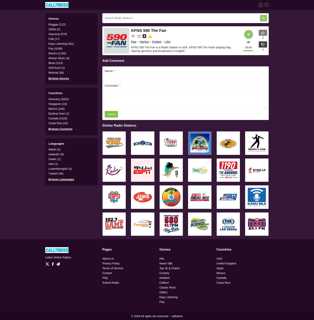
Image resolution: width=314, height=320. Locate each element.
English (156, 41)
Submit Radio (110, 282)
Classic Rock (167, 287)
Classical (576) (57, 34)
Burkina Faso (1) (58, 113)
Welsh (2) (54, 149)
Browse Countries (60, 129)
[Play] (248, 34)
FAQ (105, 277)
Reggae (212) (57, 24)
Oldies (163, 292)
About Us (108, 258)
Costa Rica (223, 282)
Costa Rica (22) (58, 123)
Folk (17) (53, 39)
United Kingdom (226, 263)
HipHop (144, 41)
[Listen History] (260, 5)
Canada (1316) (57, 118)
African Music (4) (58, 58)
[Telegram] (58, 263)
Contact (107, 273)
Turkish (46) (55, 173)
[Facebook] (53, 263)
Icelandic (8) (56, 154)
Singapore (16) (57, 104)
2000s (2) (54, 29)
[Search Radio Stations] (181, 18)
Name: (110, 71)
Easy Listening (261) (61, 43)
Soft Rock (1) (56, 67)
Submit (111, 114)
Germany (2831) (58, 99)
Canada (221, 277)
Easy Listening (168, 297)
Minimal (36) (56, 72)
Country (164, 273)
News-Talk (165, 263)
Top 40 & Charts (169, 268)
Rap (133, 41)
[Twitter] (48, 263)
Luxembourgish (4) (60, 168)
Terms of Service (112, 268)
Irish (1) (53, 164)
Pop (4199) (55, 48)
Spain (220, 268)
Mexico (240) (56, 108)
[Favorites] (266, 5)
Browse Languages (61, 179)
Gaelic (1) (54, 159)
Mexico (220, 273)
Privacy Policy (111, 263)
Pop (161, 302)
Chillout (164, 282)
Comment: (113, 85)
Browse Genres (58, 78)
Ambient (164, 277)
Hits (161, 258)
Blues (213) (55, 63)
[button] (248, 42)
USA (168, 41)
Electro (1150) (57, 53)
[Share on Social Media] (144, 36)
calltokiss (177, 316)
